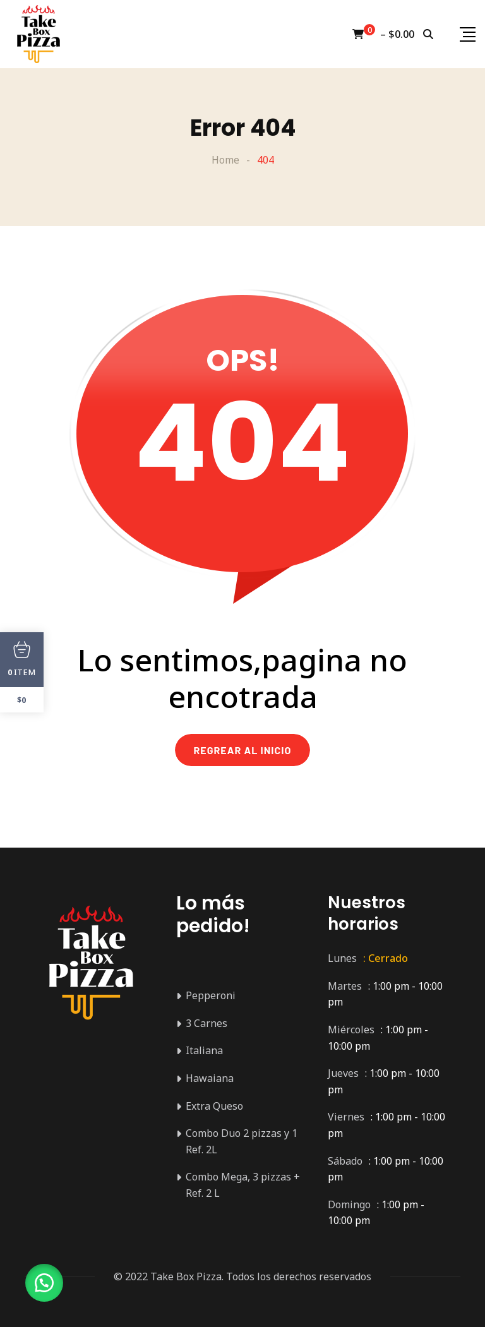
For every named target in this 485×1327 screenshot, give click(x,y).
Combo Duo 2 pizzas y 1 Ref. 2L (241, 1141)
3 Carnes (206, 1023)
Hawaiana (210, 1078)
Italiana (204, 1050)
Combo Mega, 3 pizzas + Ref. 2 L (243, 1185)
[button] (44, 1283)
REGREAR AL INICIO (243, 750)
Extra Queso (214, 1106)
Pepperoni (211, 995)
